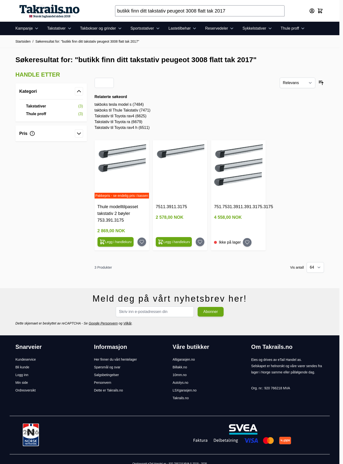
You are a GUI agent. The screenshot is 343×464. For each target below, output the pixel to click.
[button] (51, 75)
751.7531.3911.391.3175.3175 (243, 206)
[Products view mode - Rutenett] (101, 83)
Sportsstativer (145, 28)
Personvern (102, 382)
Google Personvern (103, 323)
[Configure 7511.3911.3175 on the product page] (174, 242)
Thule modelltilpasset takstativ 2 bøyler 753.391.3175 (117, 213)
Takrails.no (181, 398)
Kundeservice (25, 359)
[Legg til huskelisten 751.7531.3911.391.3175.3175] (247, 242)
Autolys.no (180, 382)
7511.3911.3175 (171, 206)
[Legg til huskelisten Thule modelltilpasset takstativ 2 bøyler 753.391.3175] (141, 242)
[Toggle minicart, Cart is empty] (320, 11)
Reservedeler (220, 28)
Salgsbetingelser (106, 375)
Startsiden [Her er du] (23, 41)
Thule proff (293, 28)
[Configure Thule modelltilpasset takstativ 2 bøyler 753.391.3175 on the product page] (115, 242)
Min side (21, 382)
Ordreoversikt (25, 390)
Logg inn (21, 375)
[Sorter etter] (297, 83)
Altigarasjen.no (184, 359)
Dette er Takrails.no (108, 390)
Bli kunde (22, 367)
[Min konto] (312, 11)
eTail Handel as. (290, 360)
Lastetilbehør (183, 28)
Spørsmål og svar (107, 367)
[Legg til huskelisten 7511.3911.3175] (200, 242)
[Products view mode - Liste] (107, 83)
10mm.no (180, 375)
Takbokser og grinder (101, 28)
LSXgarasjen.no (185, 390)
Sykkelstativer (257, 28)
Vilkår (127, 323)
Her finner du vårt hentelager (115, 359)
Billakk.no (180, 367)
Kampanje (27, 28)
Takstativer (59, 28)
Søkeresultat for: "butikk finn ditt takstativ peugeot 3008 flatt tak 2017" (87, 41)
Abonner (210, 312)
